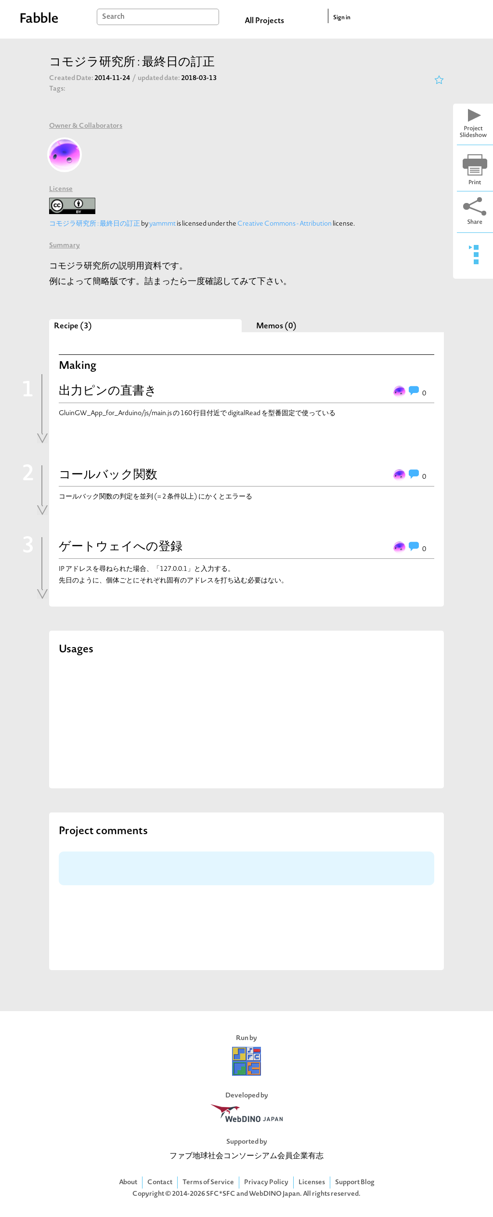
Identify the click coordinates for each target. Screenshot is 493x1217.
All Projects (264, 21)
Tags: (57, 89)
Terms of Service (208, 1182)
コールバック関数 (108, 475)
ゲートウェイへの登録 (120, 547)
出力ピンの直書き (108, 391)
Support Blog (355, 1182)
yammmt (162, 224)
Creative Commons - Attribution (284, 224)
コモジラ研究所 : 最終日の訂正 (94, 224)
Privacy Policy (266, 1182)
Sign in (341, 18)
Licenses (311, 1182)
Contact (159, 1182)
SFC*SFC (220, 1194)
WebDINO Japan (274, 1194)
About (128, 1182)
